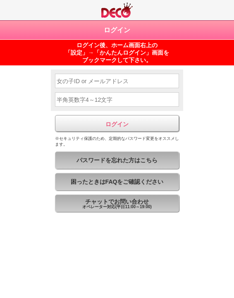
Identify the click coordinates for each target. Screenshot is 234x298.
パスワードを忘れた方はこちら (117, 160)
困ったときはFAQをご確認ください (117, 181)
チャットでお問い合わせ (117, 204)
